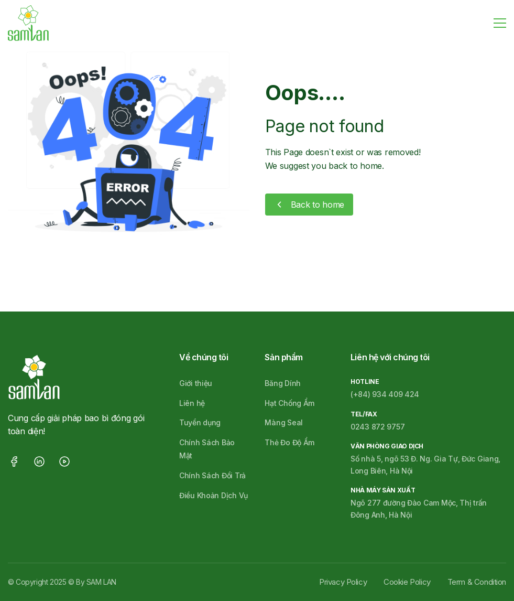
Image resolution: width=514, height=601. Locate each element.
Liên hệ (192, 403)
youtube (64, 461)
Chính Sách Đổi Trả (212, 475)
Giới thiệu (195, 383)
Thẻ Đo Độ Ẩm (289, 442)
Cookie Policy (407, 582)
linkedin (39, 461)
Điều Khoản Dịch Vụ (213, 495)
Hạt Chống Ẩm (289, 403)
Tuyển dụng (200, 422)
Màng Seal (283, 422)
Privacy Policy (343, 582)
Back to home (318, 204)
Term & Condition (476, 582)
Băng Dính (282, 383)
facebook (14, 461)
